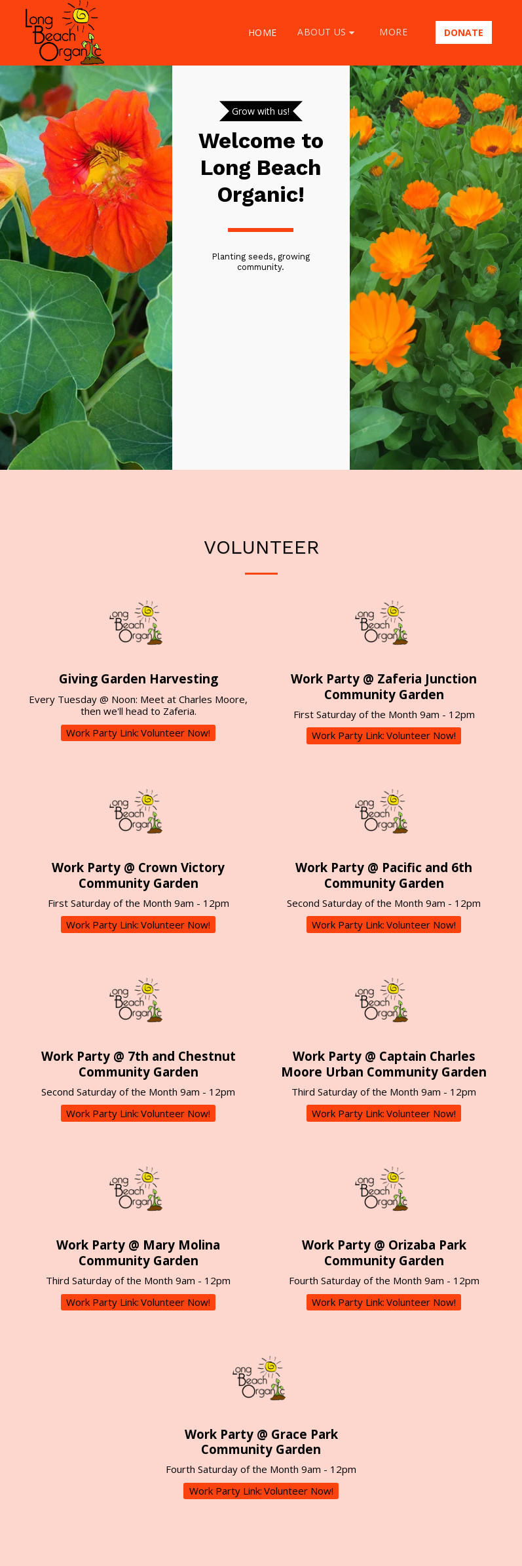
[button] (328, 32)
